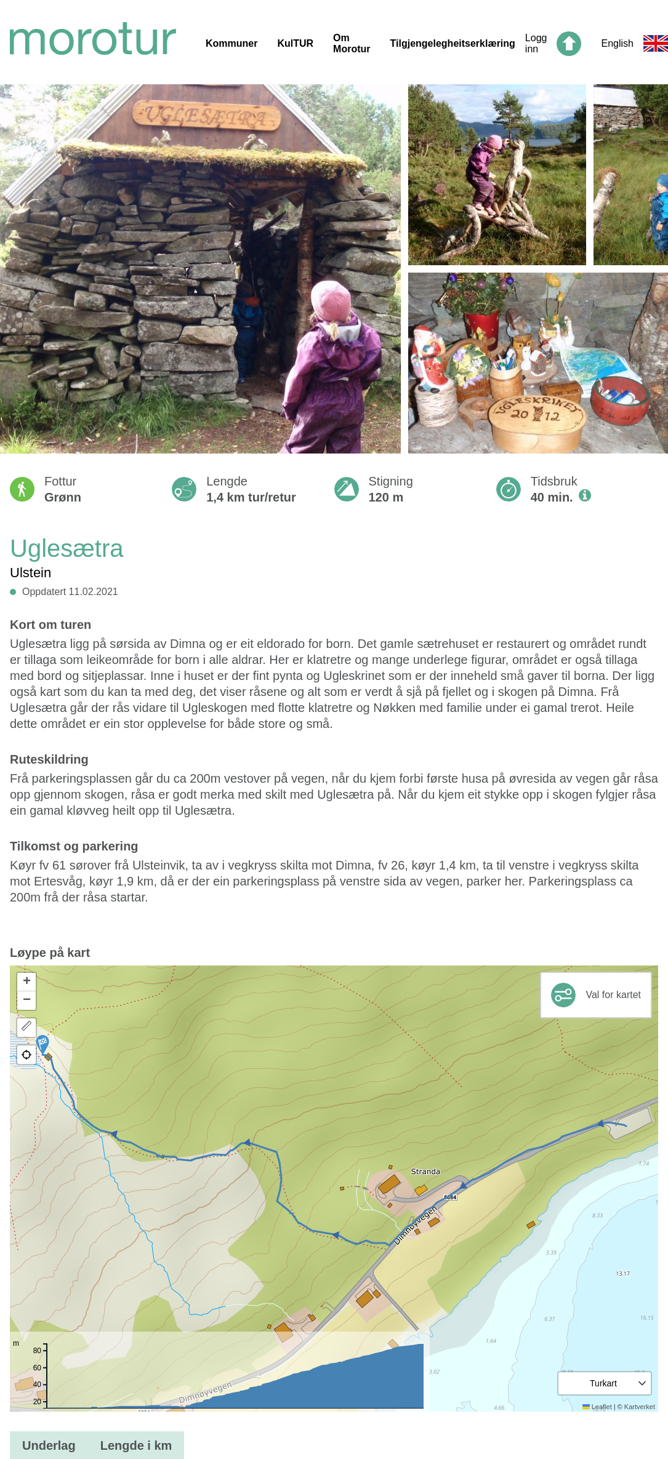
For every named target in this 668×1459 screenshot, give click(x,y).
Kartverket (639, 1406)
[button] (42, 1045)
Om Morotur (351, 43)
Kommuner (231, 43)
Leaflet (597, 1406)
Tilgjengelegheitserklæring (452, 43)
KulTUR (295, 43)
